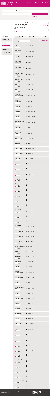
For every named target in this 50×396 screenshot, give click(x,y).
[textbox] (25, 11)
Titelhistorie (45, 36)
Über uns (2, 391)
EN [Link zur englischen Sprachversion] (46, 2)
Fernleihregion (6, 49)
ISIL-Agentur (8, 391)
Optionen (45, 25)
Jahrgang (4, 42)
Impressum (19, 391)
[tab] (18, 37)
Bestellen (46, 29)
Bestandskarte (36, 36)
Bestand (18, 36)
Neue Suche (34, 16)
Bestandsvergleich (26, 36)
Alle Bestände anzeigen (43, 40)
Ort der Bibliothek (6, 53)
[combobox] (16, 14)
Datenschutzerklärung (5, 392)
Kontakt (13, 391)
